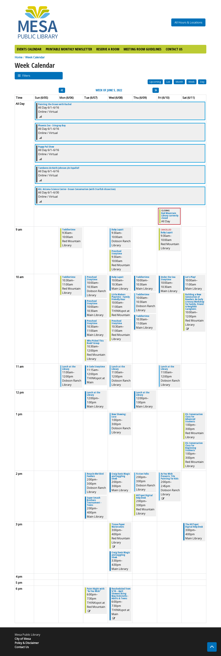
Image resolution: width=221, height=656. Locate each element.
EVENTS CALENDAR (29, 49)
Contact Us (22, 647)
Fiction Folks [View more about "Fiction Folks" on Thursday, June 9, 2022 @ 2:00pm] (142, 474)
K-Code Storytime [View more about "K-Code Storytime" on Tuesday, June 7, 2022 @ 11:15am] (96, 366)
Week (191, 81)
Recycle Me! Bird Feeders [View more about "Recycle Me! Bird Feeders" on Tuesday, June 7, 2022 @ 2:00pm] (95, 475)
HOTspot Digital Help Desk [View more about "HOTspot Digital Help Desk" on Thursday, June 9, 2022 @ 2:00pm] (144, 496)
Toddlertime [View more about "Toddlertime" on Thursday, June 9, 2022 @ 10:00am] (142, 277)
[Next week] (155, 90)
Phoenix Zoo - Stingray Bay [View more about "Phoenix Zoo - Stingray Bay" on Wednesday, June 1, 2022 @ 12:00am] (52, 125)
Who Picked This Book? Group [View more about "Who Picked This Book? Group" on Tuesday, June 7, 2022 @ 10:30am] (95, 341)
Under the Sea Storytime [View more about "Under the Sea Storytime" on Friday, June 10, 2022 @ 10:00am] (168, 278)
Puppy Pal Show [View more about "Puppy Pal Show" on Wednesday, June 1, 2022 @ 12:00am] (46, 146)
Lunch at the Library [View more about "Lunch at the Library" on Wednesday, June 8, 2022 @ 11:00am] (118, 367)
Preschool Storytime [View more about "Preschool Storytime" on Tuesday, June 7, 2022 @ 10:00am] (92, 278)
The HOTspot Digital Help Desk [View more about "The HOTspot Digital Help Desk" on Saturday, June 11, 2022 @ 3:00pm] (194, 525)
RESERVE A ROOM (107, 49)
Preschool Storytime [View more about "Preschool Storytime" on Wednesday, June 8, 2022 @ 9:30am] (117, 252)
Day (202, 81)
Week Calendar (35, 57)
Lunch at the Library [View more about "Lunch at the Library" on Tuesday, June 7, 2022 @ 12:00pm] (93, 393)
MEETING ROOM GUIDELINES (142, 49)
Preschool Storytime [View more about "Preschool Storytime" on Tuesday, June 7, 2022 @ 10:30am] (92, 322)
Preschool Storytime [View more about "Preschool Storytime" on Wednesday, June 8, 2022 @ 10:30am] (117, 322)
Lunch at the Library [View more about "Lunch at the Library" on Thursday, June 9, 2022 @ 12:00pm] (142, 393)
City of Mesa (23, 639)
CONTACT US (174, 49)
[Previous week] (62, 90)
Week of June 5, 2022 (109, 90)
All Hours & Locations (188, 22)
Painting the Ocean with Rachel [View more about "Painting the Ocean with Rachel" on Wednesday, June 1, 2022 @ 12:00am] (54, 104)
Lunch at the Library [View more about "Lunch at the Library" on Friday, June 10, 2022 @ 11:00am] (167, 367)
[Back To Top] (212, 647)
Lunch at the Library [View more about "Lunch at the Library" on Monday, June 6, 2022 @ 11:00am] (68, 367)
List (168, 81)
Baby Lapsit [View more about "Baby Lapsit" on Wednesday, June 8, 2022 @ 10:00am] (117, 277)
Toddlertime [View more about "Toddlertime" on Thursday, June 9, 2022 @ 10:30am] (142, 316)
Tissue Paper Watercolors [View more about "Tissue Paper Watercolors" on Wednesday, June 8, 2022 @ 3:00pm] (118, 525)
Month (179, 81)
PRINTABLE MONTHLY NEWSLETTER (69, 49)
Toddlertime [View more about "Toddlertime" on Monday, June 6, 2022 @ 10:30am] (68, 277)
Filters (26, 75)
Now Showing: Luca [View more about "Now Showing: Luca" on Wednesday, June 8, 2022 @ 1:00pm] (119, 415)
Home (18, 57)
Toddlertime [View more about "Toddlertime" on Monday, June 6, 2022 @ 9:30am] (68, 229)
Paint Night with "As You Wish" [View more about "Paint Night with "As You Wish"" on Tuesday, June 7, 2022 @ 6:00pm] (95, 589)
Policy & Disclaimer (27, 643)
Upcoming (155, 81)
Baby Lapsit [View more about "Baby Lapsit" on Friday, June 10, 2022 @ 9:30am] (167, 232)
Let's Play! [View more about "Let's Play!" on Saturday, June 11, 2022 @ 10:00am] (190, 277)
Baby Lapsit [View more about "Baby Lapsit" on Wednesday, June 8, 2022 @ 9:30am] (117, 229)
